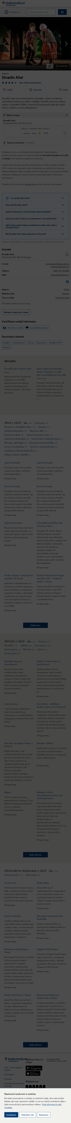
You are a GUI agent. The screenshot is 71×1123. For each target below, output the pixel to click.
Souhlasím (11, 1115)
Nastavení (43, 1115)
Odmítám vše (27, 1115)
